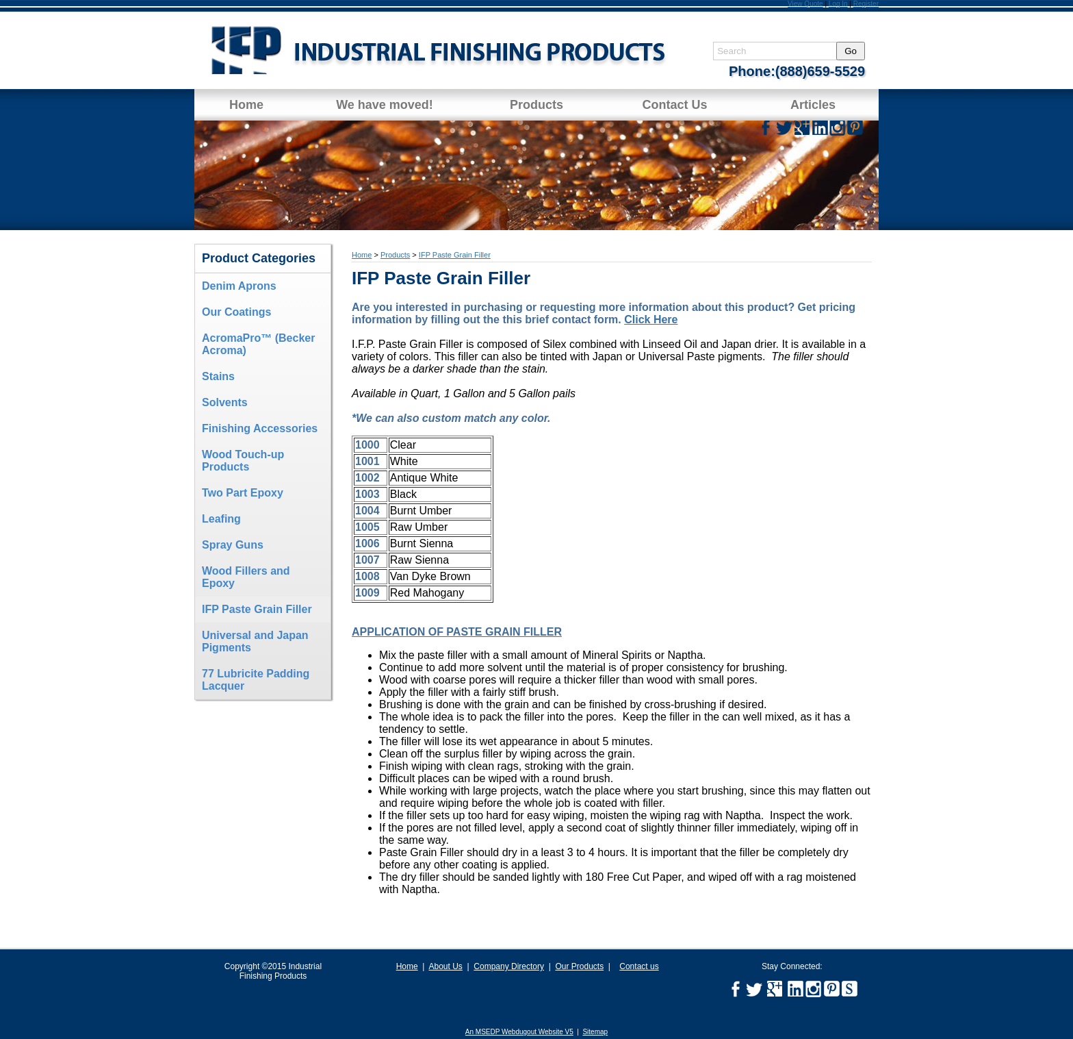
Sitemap (595, 1032)
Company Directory (509, 966)
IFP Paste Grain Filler (257, 609)
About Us (445, 966)
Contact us (638, 966)
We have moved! (384, 105)
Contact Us (674, 105)
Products (536, 105)
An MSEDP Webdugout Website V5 (519, 1032)
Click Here (650, 319)
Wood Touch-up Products (243, 461)
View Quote (805, 4)
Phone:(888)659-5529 (797, 71)
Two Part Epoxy (242, 493)
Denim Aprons (239, 286)
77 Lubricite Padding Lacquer (255, 680)
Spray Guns (232, 545)
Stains (218, 376)
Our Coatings (236, 312)
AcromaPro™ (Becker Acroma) (258, 344)
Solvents (225, 402)
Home (246, 105)
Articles (813, 105)
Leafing (221, 519)
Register (866, 4)
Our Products (579, 966)
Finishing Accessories (260, 428)
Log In (838, 4)
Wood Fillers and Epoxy (246, 577)
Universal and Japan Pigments (255, 641)
